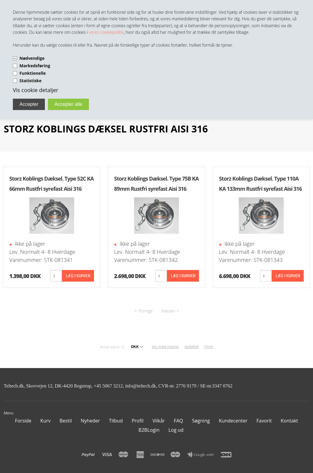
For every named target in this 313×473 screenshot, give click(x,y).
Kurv (45, 420)
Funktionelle (32, 73)
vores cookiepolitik (106, 32)
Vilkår (158, 420)
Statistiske (30, 80)
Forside (23, 420)
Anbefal (191, 346)
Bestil (66, 420)
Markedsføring (34, 65)
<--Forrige (143, 311)
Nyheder (90, 420)
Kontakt (289, 420)
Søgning (201, 420)
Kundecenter (233, 420)
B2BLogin (149, 430)
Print (208, 346)
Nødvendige (32, 58)
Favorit (264, 420)
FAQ (178, 420)
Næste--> (170, 311)
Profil (137, 420)
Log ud (175, 430)
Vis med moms (165, 346)
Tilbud (116, 420)
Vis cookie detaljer (35, 90)
